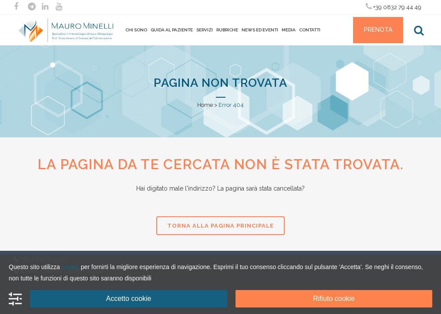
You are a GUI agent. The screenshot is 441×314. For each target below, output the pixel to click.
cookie (70, 266)
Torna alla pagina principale (220, 225)
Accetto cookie (128, 298)
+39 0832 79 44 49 (393, 6)
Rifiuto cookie (334, 298)
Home (205, 105)
